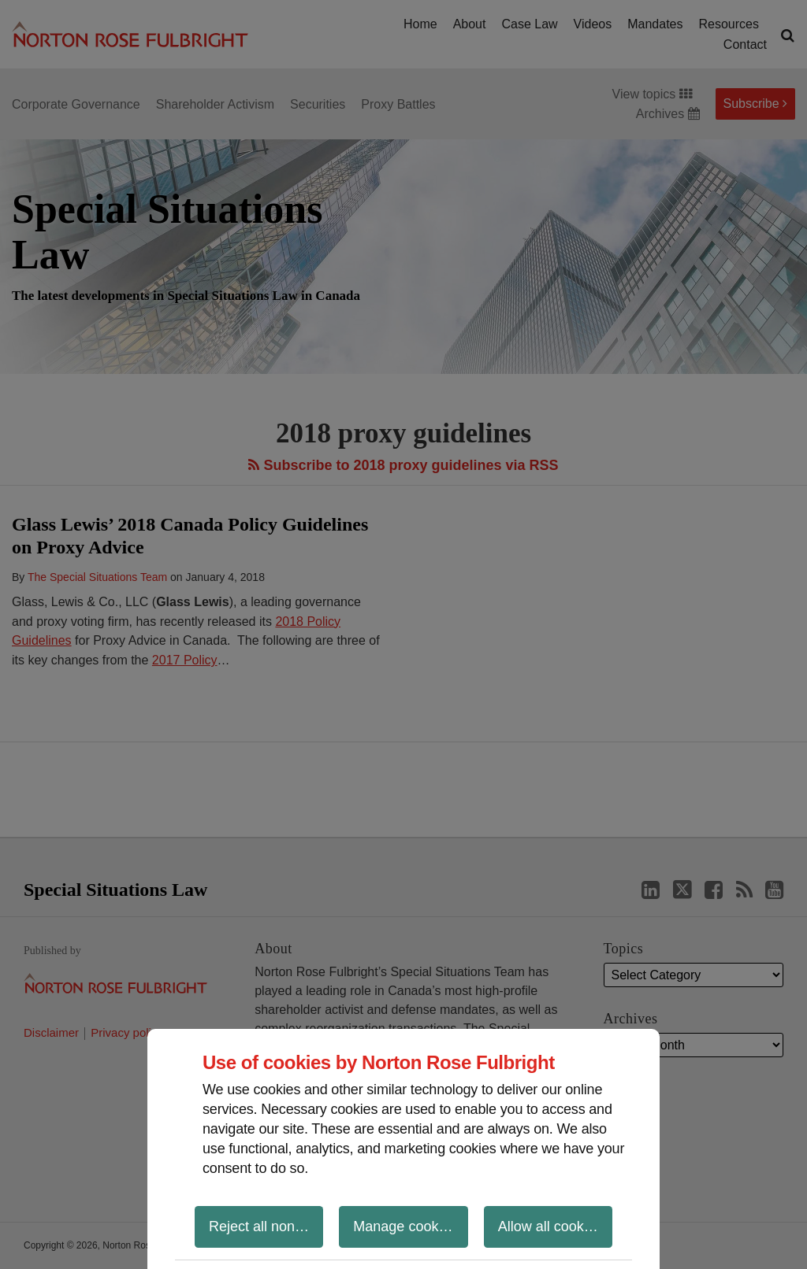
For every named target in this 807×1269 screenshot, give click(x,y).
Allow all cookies (550, 1226)
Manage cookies (404, 1226)
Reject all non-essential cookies (266, 1226)
